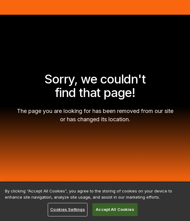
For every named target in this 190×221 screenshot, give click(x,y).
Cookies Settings (67, 209)
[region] (95, 201)
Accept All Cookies (115, 209)
